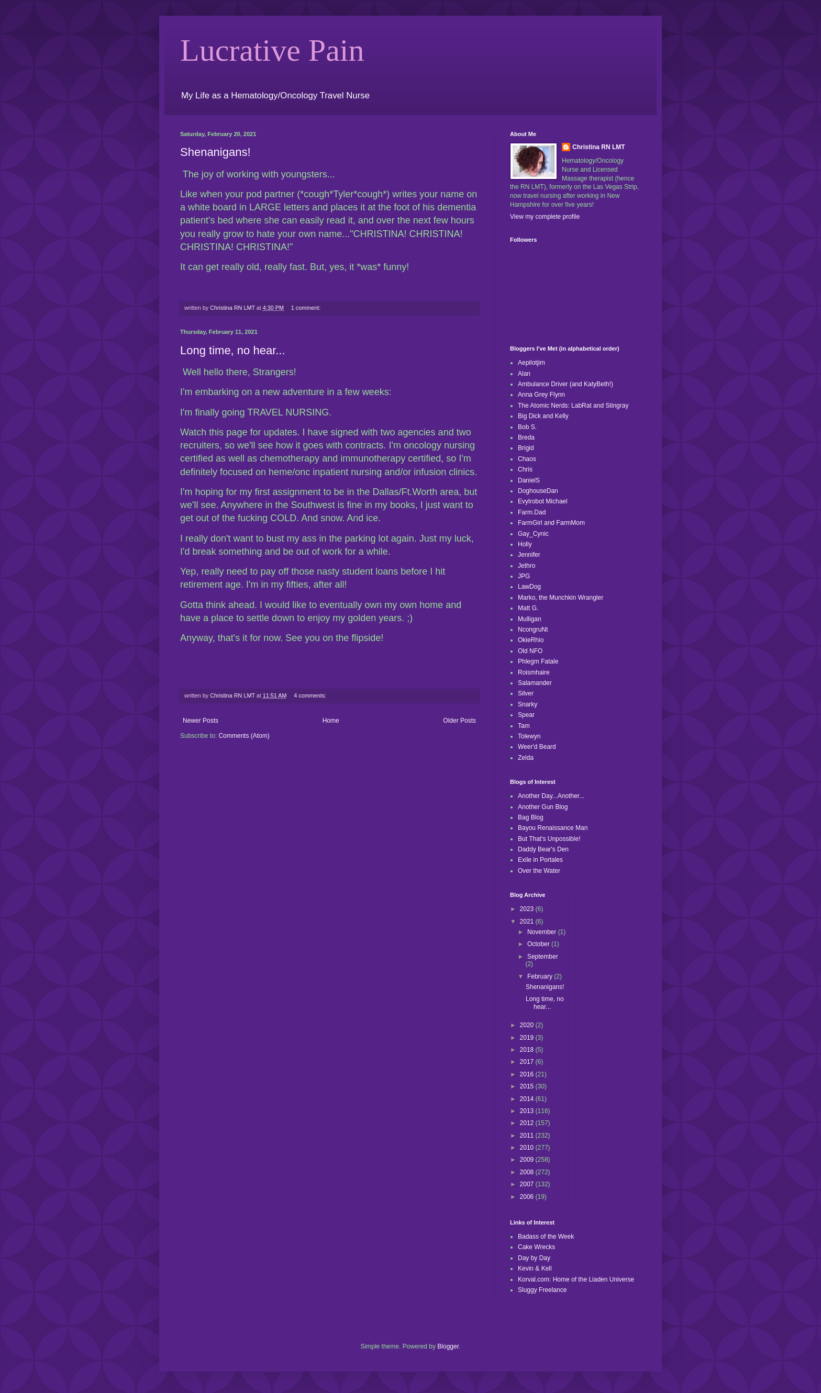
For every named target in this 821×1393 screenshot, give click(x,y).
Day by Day (534, 1258)
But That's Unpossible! (549, 838)
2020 (528, 1025)
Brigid (526, 448)
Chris (525, 469)
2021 (528, 921)
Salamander (535, 683)
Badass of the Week (546, 1236)
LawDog (529, 586)
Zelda (526, 757)
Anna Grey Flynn (541, 394)
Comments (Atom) (243, 735)
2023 (528, 909)
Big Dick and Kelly (543, 416)
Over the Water (539, 870)
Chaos (527, 459)
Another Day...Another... (551, 796)
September (542, 956)
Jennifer (529, 554)
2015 (528, 1086)
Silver (526, 693)
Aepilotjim (531, 362)
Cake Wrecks (536, 1247)
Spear (526, 714)
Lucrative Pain (272, 50)
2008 (528, 1172)
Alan (524, 373)
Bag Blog (530, 817)
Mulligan (529, 619)
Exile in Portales (540, 859)
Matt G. (528, 608)
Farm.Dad (532, 512)
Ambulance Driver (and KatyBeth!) (565, 384)
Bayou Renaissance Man (552, 828)
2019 (528, 1037)
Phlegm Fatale (538, 661)
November (542, 932)
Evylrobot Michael (543, 501)
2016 (528, 1074)
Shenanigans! (215, 152)
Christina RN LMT (598, 147)
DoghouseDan (538, 491)
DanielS (529, 480)
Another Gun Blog (543, 807)
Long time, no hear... (232, 350)
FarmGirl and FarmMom (551, 522)
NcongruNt (533, 629)
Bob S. (527, 427)
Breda (526, 437)
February (540, 976)
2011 (528, 1135)
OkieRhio (530, 640)
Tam (524, 725)
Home (331, 720)
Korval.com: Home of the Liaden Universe (576, 1279)
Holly (525, 544)
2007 (528, 1184)
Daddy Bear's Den (543, 849)
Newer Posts (200, 720)
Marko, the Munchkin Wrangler (560, 597)
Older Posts (459, 720)
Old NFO (530, 651)
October (539, 944)
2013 (528, 1111)
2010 (528, 1147)
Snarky (527, 704)
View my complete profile (545, 216)
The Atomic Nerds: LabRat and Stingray (573, 405)
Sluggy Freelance (542, 1290)
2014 (528, 1099)
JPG (524, 576)
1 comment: (306, 308)
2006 (528, 1196)
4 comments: (311, 695)
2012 (528, 1123)
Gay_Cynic (533, 533)
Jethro (526, 565)
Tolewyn (529, 736)
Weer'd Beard (537, 746)
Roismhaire (534, 672)
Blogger (448, 1346)
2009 (528, 1159)
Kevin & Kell (535, 1268)
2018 (528, 1049)
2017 (528, 1061)
